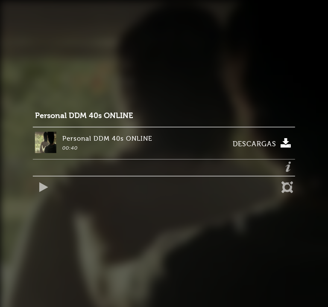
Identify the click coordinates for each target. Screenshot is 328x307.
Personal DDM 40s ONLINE (84, 115)
